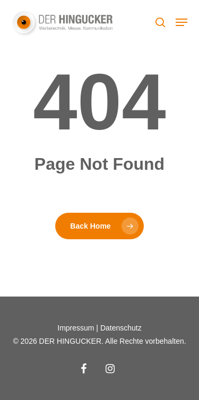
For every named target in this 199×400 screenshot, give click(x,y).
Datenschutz (121, 328)
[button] (181, 22)
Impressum (75, 328)
